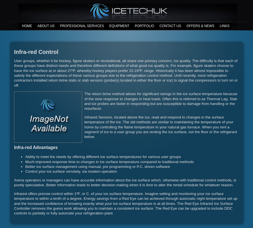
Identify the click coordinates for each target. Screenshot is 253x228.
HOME (27, 26)
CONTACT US (170, 26)
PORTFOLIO (144, 26)
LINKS (225, 26)
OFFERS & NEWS (200, 26)
